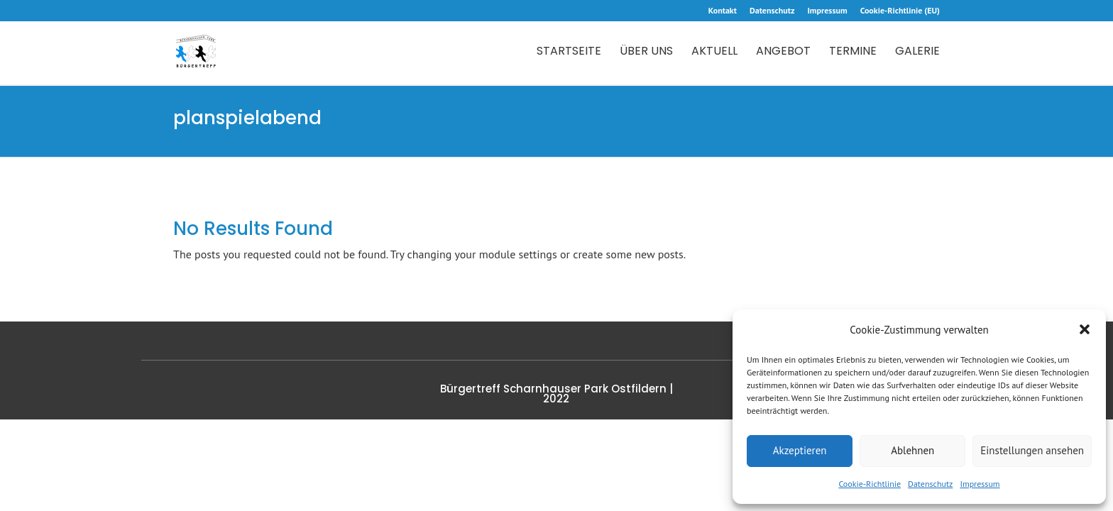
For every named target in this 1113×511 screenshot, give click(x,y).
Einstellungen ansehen (1032, 450)
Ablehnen (912, 450)
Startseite (569, 52)
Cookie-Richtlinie (869, 483)
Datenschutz (930, 483)
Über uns (646, 52)
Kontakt (722, 11)
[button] (1085, 329)
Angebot (783, 52)
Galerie (917, 52)
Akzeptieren (800, 450)
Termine (853, 52)
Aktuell (714, 52)
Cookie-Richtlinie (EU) (900, 11)
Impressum (979, 483)
